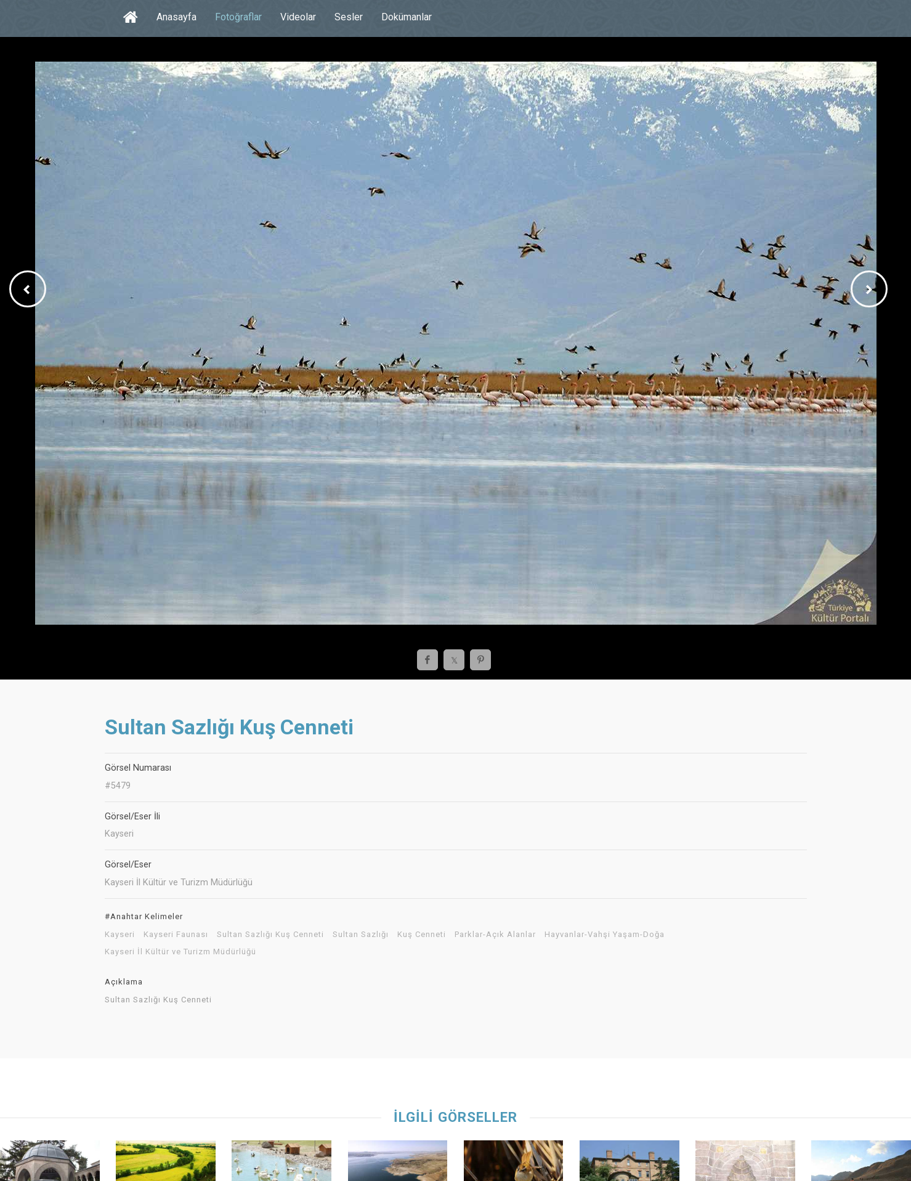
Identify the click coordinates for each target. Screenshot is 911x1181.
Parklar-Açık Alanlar (495, 934)
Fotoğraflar (238, 17)
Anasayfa (176, 17)
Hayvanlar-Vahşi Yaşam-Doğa (605, 934)
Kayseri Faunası (176, 934)
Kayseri (120, 934)
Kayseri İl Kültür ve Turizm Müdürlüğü (180, 952)
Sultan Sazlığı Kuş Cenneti (270, 934)
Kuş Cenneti (421, 934)
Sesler (348, 17)
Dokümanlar (406, 17)
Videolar (298, 17)
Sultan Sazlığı (361, 934)
